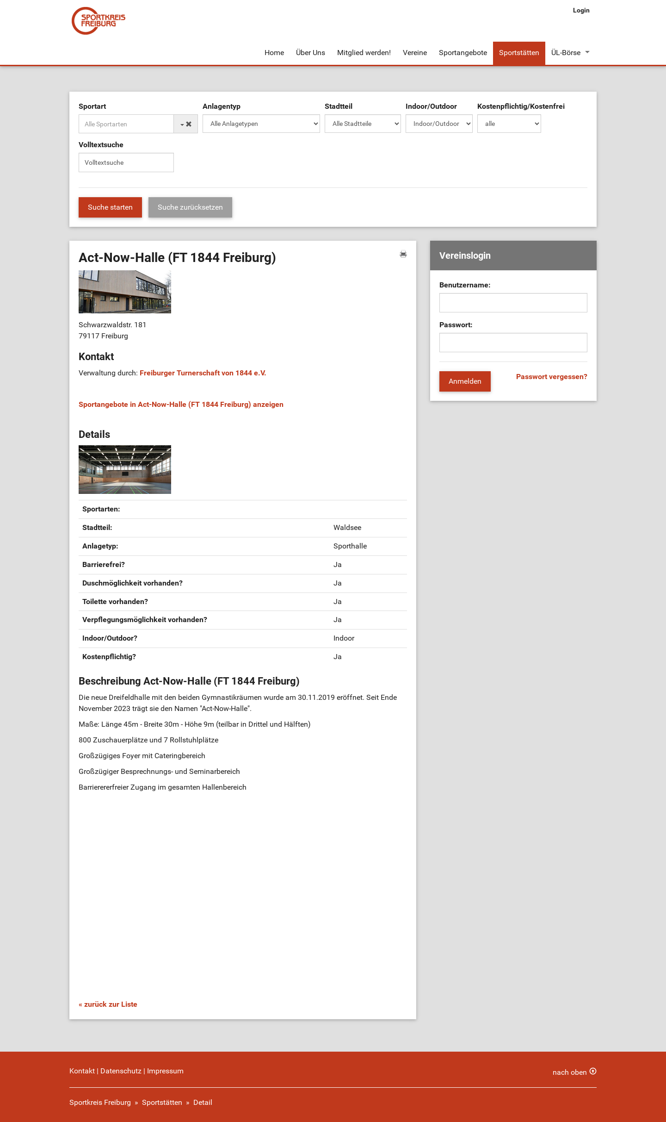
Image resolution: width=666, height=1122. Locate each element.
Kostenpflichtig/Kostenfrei (521, 106)
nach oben (570, 1072)
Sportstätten (519, 52)
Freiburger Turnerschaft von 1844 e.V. (203, 372)
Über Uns (310, 52)
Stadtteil (338, 106)
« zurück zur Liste (108, 1004)
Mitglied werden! (364, 52)
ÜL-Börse (565, 52)
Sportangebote (463, 52)
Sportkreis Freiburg (100, 1102)
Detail (202, 1102)
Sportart (92, 106)
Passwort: (456, 324)
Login (581, 10)
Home (274, 52)
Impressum (165, 1070)
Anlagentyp (221, 106)
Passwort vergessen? (551, 376)
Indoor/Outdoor (431, 106)
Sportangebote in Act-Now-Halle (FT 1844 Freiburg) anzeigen (181, 404)
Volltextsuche (101, 144)
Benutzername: (465, 284)
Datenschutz (121, 1070)
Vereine (415, 52)
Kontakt (82, 1070)
